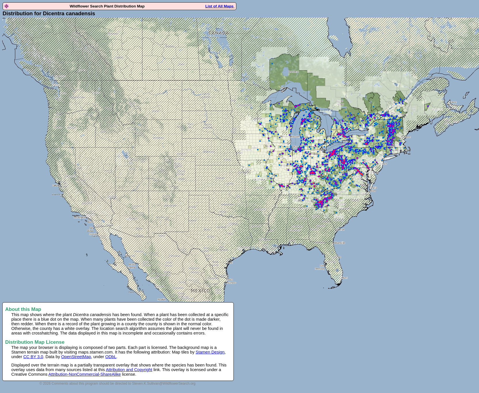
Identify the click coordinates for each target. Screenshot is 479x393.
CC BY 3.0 (33, 356)
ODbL (110, 356)
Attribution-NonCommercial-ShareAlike (84, 374)
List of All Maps (220, 6)
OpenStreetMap (76, 356)
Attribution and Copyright (129, 369)
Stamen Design (210, 352)
